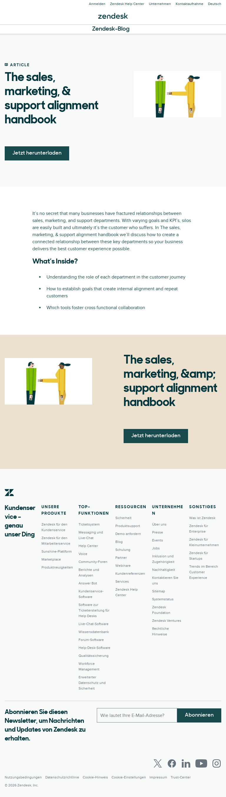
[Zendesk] (9, 502)
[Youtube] (201, 763)
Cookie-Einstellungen (129, 777)
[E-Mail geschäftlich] (137, 715)
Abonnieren (199, 715)
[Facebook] (172, 763)
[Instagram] (216, 763)
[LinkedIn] (186, 763)
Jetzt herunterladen (37, 153)
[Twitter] (157, 763)
